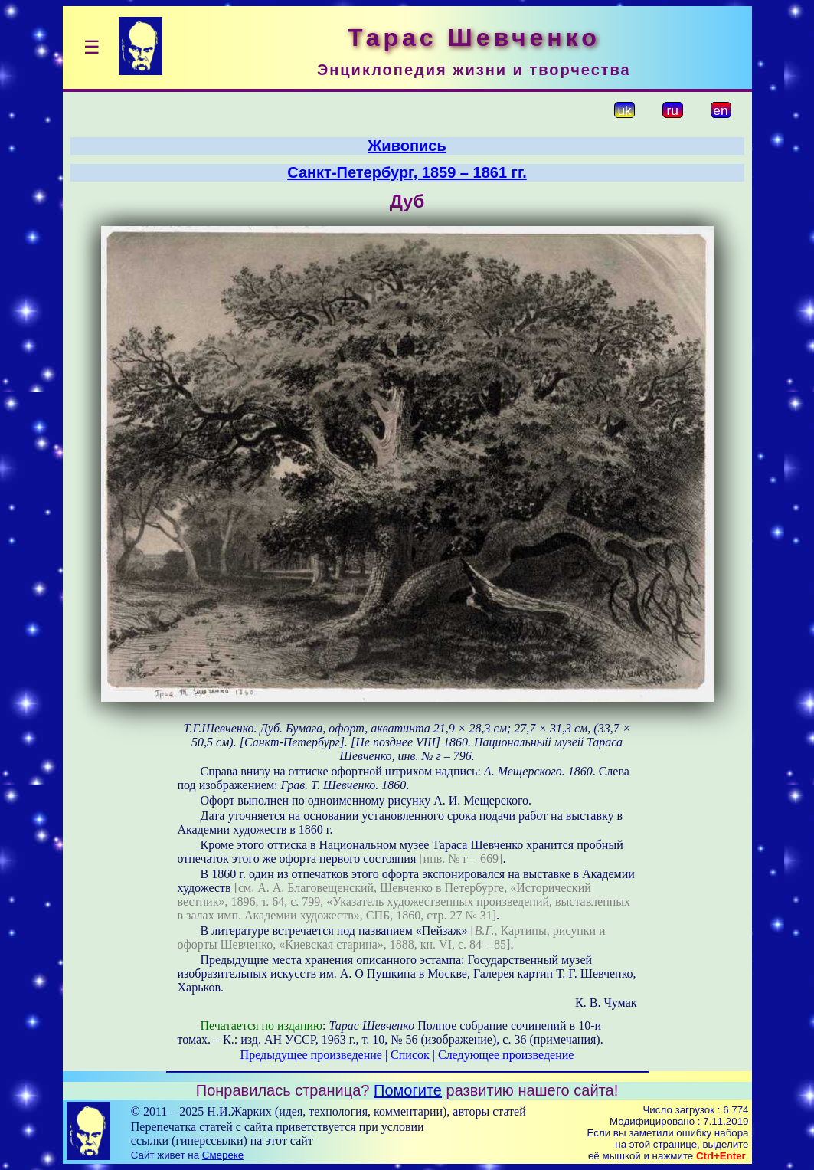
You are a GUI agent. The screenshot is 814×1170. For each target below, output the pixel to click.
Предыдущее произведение (311, 1054)
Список (410, 1054)
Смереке (223, 1155)
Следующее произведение (506, 1054)
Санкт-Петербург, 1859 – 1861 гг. (407, 172)
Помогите (408, 1090)
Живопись (407, 145)
